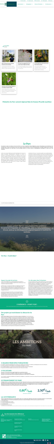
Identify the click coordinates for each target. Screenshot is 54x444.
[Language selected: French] (49, 443)
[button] (27, 203)
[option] (50, 443)
